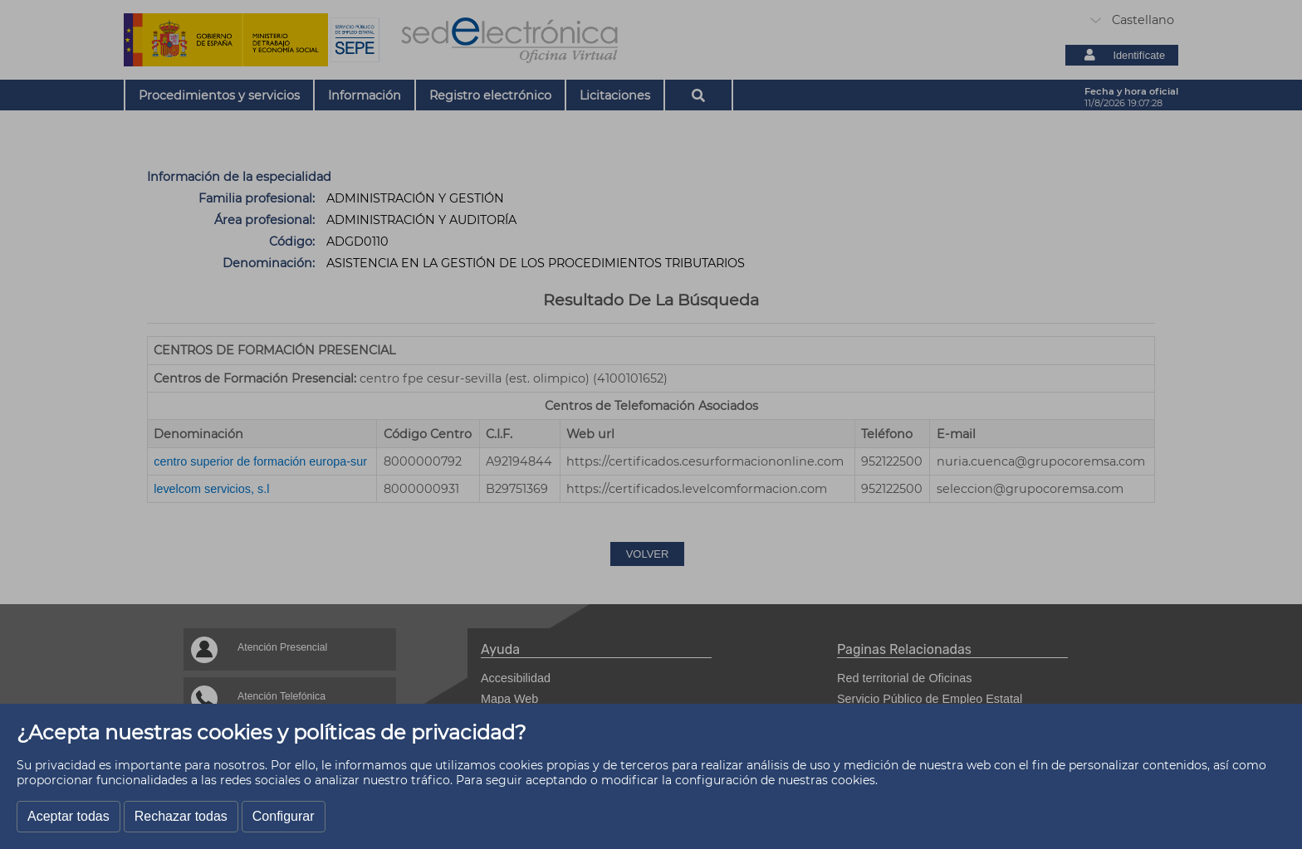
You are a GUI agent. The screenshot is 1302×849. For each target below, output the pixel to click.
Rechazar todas (181, 816)
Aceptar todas (68, 816)
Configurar (283, 816)
